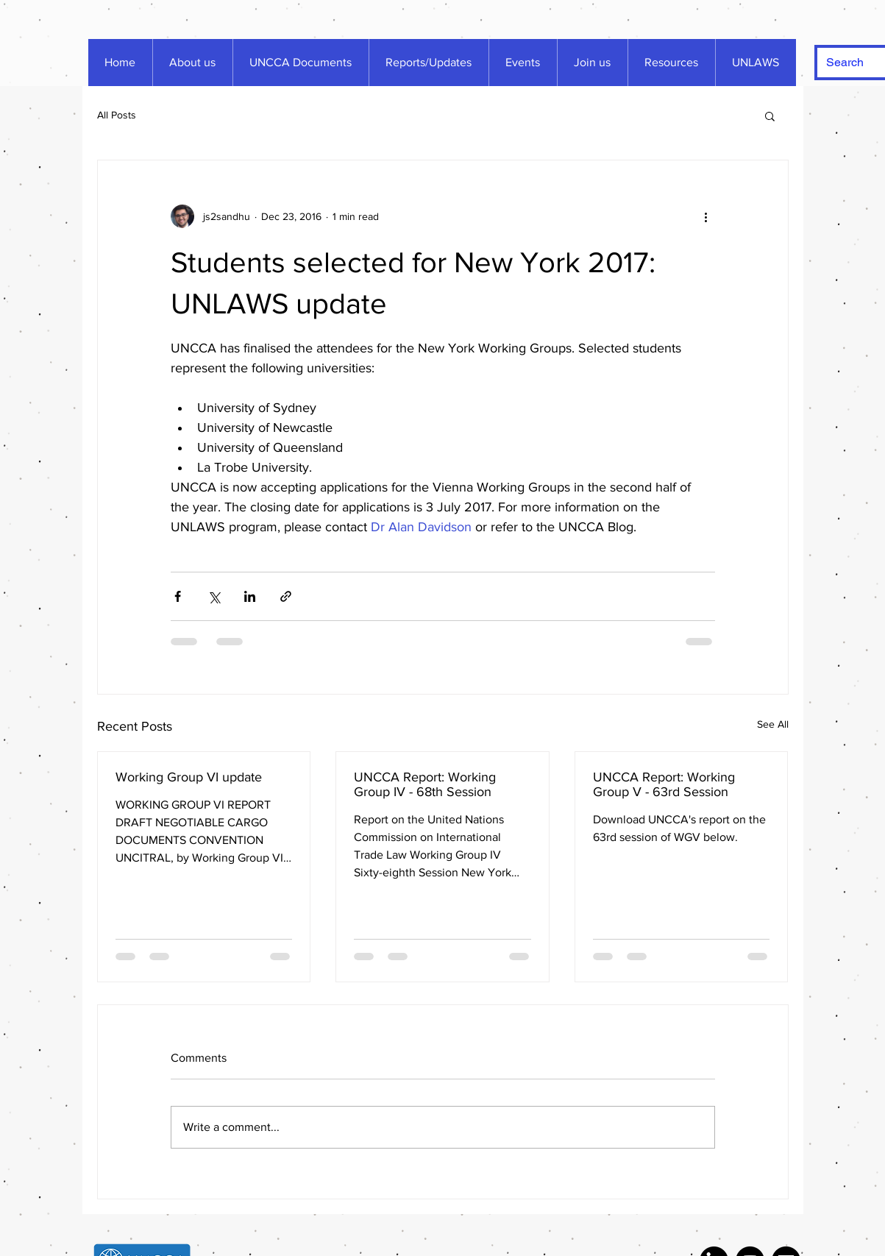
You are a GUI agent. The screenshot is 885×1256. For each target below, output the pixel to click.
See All (773, 724)
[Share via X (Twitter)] (214, 596)
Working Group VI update (188, 777)
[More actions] (706, 216)
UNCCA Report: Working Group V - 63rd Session (664, 784)
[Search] (851, 62)
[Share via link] (286, 596)
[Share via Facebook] (178, 596)
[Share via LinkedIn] (250, 596)
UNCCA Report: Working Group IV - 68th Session (425, 784)
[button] (770, 115)
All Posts (116, 115)
